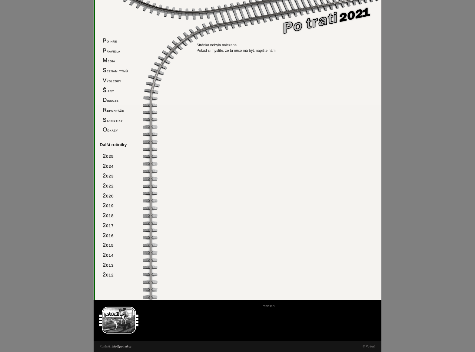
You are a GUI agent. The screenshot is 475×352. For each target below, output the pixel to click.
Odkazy (110, 129)
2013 (108, 265)
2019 (108, 205)
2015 (108, 245)
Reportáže (113, 110)
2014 (108, 255)
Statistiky (113, 120)
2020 (108, 195)
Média (109, 60)
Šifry (108, 90)
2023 (108, 175)
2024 (108, 166)
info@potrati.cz (121, 346)
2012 (108, 274)
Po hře (110, 40)
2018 (108, 215)
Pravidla (111, 50)
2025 (108, 156)
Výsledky (112, 80)
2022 (108, 185)
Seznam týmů (115, 70)
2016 (108, 235)
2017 (108, 225)
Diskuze (111, 100)
